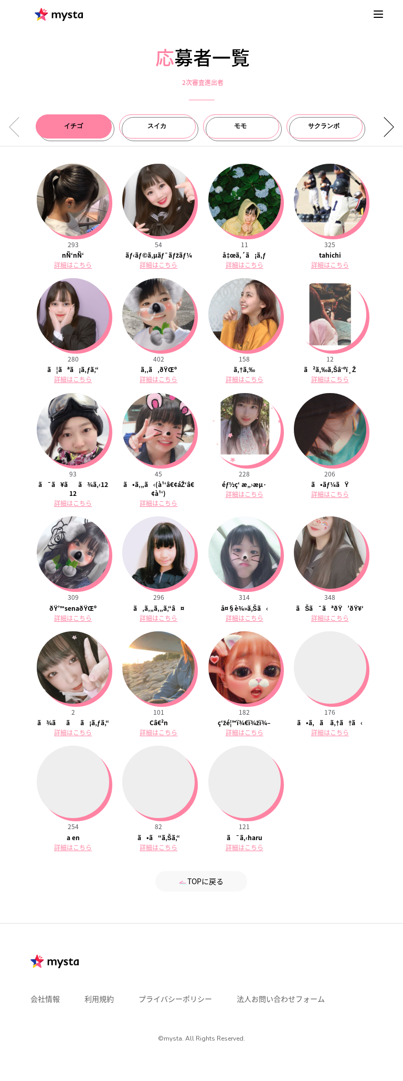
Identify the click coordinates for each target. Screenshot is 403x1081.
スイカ (156, 126)
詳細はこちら (73, 265)
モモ (240, 126)
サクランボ (324, 126)
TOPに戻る (201, 881)
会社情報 (45, 998)
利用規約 (99, 998)
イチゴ (73, 126)
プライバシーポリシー (175, 998)
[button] (385, 127)
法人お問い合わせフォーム (281, 998)
